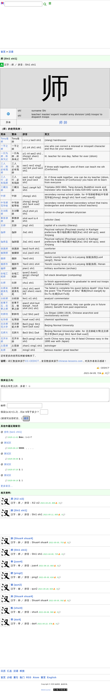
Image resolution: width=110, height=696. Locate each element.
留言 (43, 680)
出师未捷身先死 (4, 291)
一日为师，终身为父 (4, 156)
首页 (3, 52)
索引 (15, 680)
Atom (36, 680)
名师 (3, 350)
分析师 (4, 298)
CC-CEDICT (32, 361)
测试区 (7, 445)
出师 (3, 282)
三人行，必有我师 (4, 180)
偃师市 (4, 264)
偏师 (3, 268)
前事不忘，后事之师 (4, 306)
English (51, 680)
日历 (3, 674)
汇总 (9, 674)
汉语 (11, 52)
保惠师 (4, 248)
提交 (26, 421)
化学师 (4, 319)
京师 (3, 225)
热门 (22, 680)
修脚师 (4, 253)
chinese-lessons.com (70, 361)
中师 (3, 196)
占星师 (4, 345)
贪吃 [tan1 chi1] (13, 435)
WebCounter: (46, 692)
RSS (28, 680)
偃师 (3, 258)
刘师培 (4, 314)
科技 (22, 674)
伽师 (3, 232)
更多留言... (7, 489)
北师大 (4, 332)
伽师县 (4, 241)
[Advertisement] (55, 28)
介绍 (9, 680)
